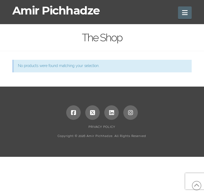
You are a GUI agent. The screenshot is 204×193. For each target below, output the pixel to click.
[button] (185, 12)
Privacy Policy (101, 127)
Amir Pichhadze (55, 10)
